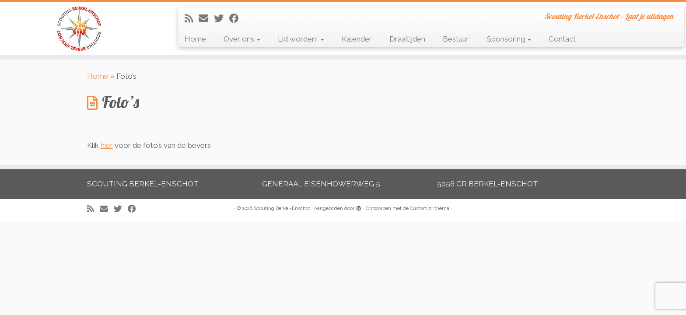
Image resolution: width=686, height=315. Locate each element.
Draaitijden (407, 39)
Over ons (242, 39)
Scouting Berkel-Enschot (282, 208)
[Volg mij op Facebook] (237, 18)
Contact (562, 39)
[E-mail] (206, 18)
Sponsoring (508, 39)
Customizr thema (429, 208)
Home (195, 39)
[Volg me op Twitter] (221, 18)
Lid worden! (301, 39)
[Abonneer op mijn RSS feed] (192, 18)
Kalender (357, 39)
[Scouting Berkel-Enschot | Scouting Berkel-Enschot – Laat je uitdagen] (79, 29)
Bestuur (456, 39)
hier (107, 145)
